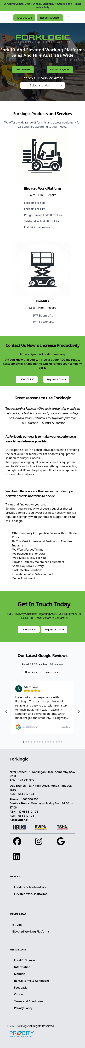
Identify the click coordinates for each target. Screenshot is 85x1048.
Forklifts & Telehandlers (30, 887)
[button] (69, 18)
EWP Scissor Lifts (43, 321)
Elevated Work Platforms (30, 894)
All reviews (31, 672)
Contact (19, 994)
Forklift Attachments (37, 227)
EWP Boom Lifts (43, 315)
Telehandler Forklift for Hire (42, 221)
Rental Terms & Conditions (31, 981)
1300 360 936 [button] (24, 17)
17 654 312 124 (28, 811)
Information (22, 967)
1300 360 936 (29, 799)
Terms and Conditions (28, 1001)
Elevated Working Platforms (31, 931)
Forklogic (23, 1026)
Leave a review (52, 672)
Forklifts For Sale (34, 202)
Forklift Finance (24, 960)
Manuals (19, 974)
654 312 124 (26, 794)
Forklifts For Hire (35, 209)
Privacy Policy (23, 1008)
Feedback (20, 987)
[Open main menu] (69, 18)
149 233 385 (26, 780)
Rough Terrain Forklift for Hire (43, 215)
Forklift (17, 925)
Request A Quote (50, 17)
